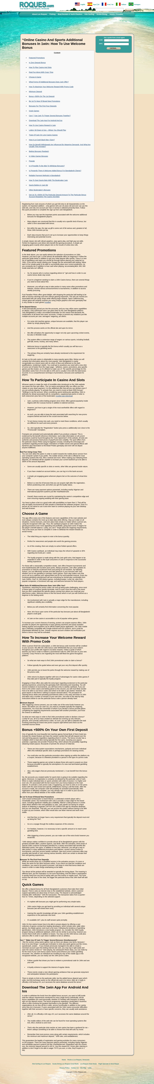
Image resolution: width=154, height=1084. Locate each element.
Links (90, 1068)
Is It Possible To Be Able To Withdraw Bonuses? (47, 166)
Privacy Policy (64, 1068)
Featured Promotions (37, 58)
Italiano (121, 4)
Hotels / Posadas (116, 14)
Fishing (52, 14)
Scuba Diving (101, 14)
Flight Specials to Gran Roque (108, 1064)
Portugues (134, 4)
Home (64, 1060)
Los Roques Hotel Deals (88, 1064)
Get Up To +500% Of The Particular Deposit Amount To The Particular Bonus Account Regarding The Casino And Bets (57, 196)
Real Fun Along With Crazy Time (41, 72)
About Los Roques (39, 14)
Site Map (83, 1068)
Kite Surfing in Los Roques (41, 1064)
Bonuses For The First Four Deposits (43, 106)
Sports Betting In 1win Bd (38, 185)
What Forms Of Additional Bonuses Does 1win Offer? (49, 82)
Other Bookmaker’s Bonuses (39, 190)
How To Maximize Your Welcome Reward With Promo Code (51, 87)
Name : (101, 40)
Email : (101, 43)
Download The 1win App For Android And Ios (45, 120)
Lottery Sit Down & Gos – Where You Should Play (47, 130)
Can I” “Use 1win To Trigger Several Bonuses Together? (50, 116)
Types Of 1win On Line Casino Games (43, 135)
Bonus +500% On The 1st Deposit (42, 96)
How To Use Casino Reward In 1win (42, 125)
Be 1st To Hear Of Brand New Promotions (44, 101)
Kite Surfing (89, 14)
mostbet (48, 302)
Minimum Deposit (35, 92)
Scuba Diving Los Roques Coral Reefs (65, 1064)
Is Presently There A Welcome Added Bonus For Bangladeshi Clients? (55, 171)
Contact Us (75, 1068)
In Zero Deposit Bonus (37, 63)
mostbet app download (64, 396)
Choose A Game (35, 77)
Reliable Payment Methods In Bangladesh (44, 175)
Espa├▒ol (93, 4)
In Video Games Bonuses (38, 156)
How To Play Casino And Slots (40, 67)
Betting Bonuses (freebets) (39, 151)
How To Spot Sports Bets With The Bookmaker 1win (48, 180)
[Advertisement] (113, 69)
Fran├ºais (107, 4)
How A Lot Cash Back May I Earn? (42, 140)
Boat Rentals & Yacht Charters (70, 14)
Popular (32, 161)
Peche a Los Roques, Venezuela (78, 1060)
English (80, 4)
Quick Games (34, 111)
